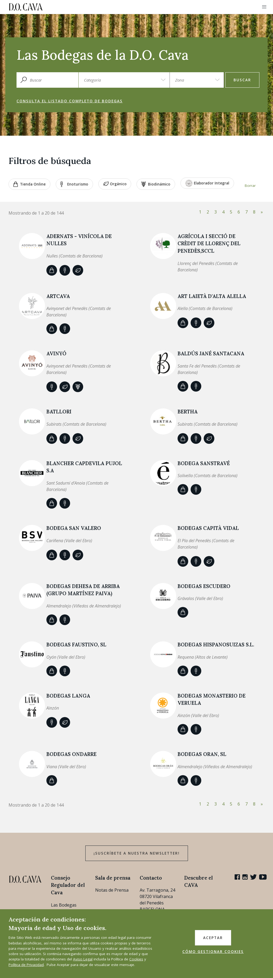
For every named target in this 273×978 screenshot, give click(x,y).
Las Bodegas (64, 905)
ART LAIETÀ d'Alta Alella (212, 296)
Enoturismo (74, 184)
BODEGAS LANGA (68, 696)
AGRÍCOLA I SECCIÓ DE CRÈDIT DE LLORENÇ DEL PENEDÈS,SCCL (209, 243)
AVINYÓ (56, 353)
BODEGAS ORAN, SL (202, 754)
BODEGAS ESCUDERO (204, 586)
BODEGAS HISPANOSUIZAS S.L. (216, 644)
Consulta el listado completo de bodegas (70, 101)
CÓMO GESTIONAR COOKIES (213, 951)
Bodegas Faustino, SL (76, 644)
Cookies (136, 959)
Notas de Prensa (112, 890)
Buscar (242, 80)
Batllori (58, 411)
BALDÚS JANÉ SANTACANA (211, 353)
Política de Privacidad (26, 964)
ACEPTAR (213, 937)
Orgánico (115, 184)
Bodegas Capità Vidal (208, 528)
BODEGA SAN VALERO (73, 528)
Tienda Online (29, 184)
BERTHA (188, 411)
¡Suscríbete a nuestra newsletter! (137, 853)
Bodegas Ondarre (71, 754)
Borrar (250, 185)
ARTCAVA (58, 296)
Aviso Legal (83, 959)
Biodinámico (155, 184)
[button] (264, 7)
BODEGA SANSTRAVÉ (204, 463)
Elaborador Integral (207, 183)
